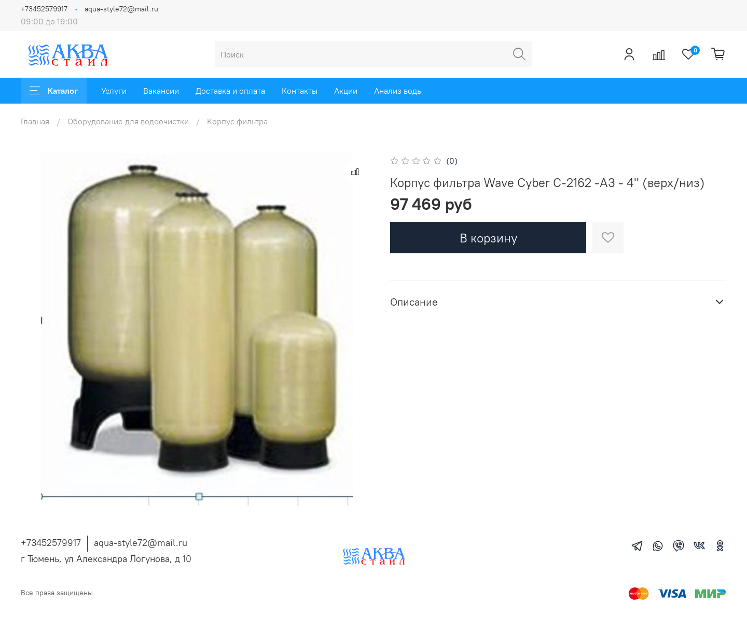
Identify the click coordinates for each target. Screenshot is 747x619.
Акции (345, 90)
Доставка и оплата (230, 90)
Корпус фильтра (237, 121)
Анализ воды (398, 90)
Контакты (299, 90)
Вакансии (161, 90)
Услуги (114, 90)
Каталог (54, 90)
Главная (35, 121)
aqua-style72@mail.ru (121, 8)
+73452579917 (44, 8)
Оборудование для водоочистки (128, 121)
